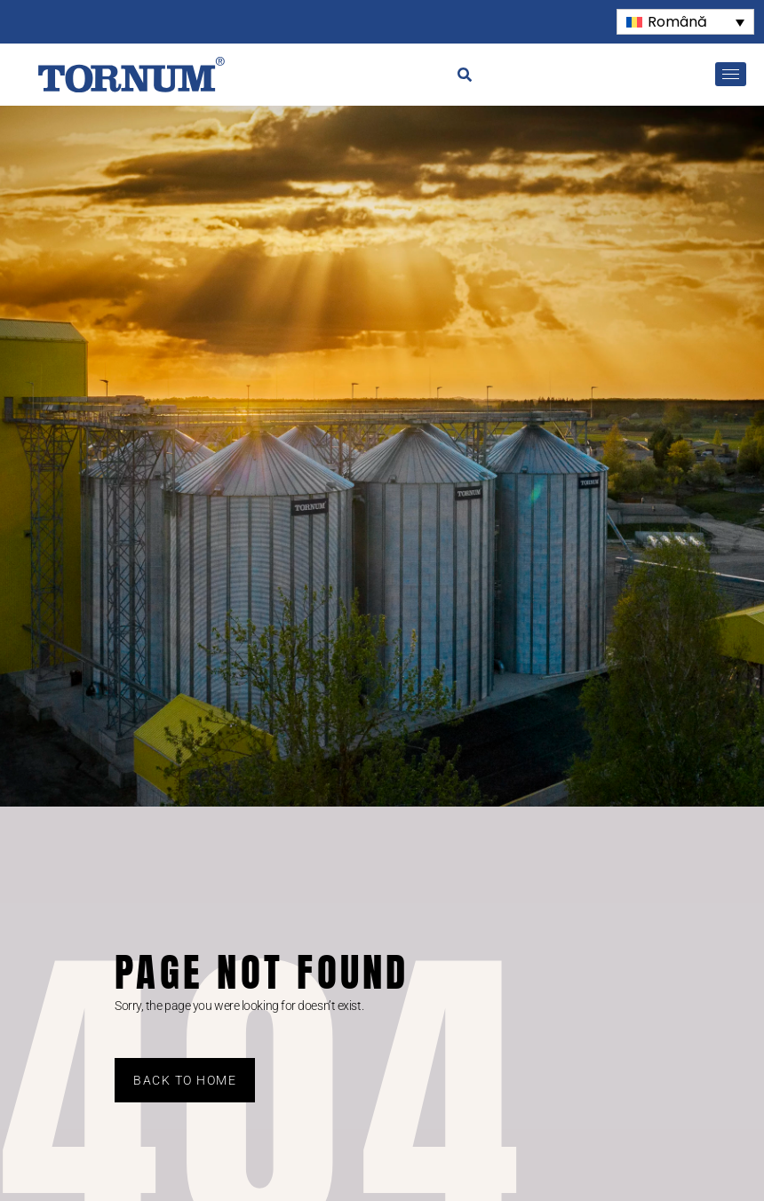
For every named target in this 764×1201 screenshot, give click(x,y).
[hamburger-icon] (730, 74)
